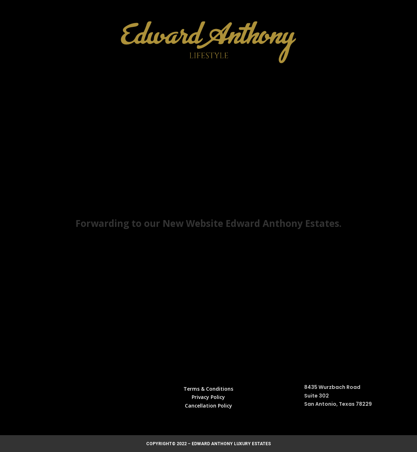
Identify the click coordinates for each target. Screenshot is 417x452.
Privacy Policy (208, 397)
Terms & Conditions (208, 388)
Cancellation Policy (208, 405)
